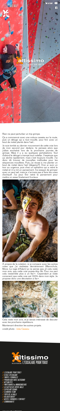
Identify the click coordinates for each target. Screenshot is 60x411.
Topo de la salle (10, 394)
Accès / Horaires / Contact (14, 399)
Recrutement (9, 396)
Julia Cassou (22, 328)
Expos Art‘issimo (10, 389)
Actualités (8, 382)
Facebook (56, 8)
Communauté (9, 401)
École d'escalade (10, 374)
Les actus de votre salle (14, 387)
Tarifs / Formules (11, 377)
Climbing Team (10, 391)
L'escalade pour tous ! (12, 372)
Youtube (55, 3)
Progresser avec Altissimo (14, 379)
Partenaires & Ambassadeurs (15, 384)
